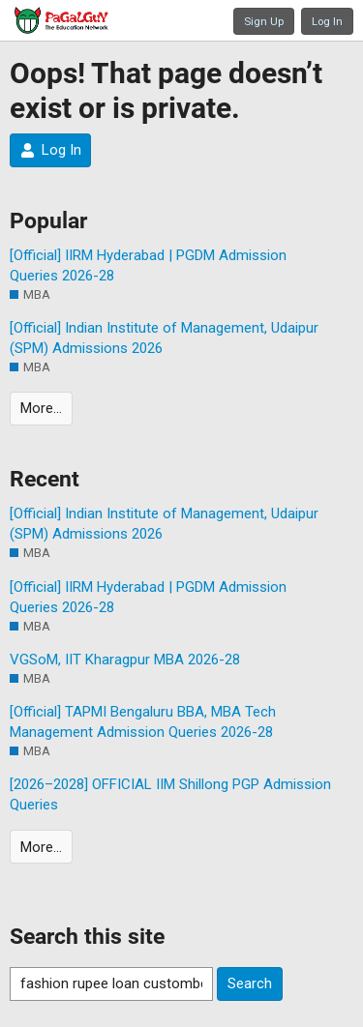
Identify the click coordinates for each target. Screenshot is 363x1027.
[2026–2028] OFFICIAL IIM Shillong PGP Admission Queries (170, 794)
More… (41, 408)
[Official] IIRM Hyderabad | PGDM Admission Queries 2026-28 (148, 265)
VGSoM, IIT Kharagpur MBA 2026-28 (125, 659)
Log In (327, 21)
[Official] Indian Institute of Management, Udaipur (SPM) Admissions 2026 (164, 338)
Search (249, 983)
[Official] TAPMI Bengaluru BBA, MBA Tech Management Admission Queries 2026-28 (143, 722)
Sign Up (264, 21)
